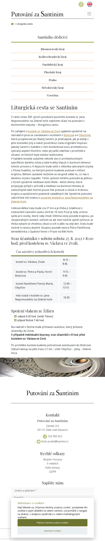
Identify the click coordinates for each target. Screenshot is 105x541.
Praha (52, 80)
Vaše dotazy (52, 467)
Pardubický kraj (52, 64)
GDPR (52, 471)
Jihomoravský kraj (52, 49)
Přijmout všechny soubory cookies (52, 522)
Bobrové (69, 135)
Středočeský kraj (52, 87)
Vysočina (52, 95)
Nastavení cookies (52, 531)
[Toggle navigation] (89, 13)
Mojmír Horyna (52, 459)
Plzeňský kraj (52, 72)
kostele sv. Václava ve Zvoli (44, 131)
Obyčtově (85, 135)
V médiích (52, 463)
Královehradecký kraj (52, 56)
